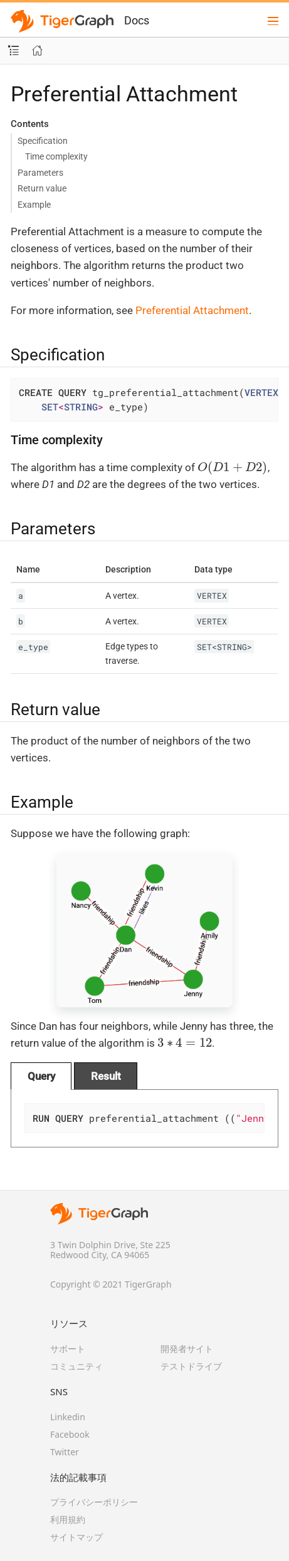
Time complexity (56, 156)
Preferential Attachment (192, 310)
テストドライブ (191, 1366)
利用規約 (67, 1519)
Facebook (70, 1434)
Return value (42, 188)
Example (34, 205)
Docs (136, 20)
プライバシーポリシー (94, 1502)
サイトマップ (76, 1537)
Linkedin (67, 1417)
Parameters (40, 173)
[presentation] (232, 467)
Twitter (64, 1452)
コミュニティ (76, 1366)
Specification (43, 141)
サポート (67, 1349)
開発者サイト (186, 1349)
